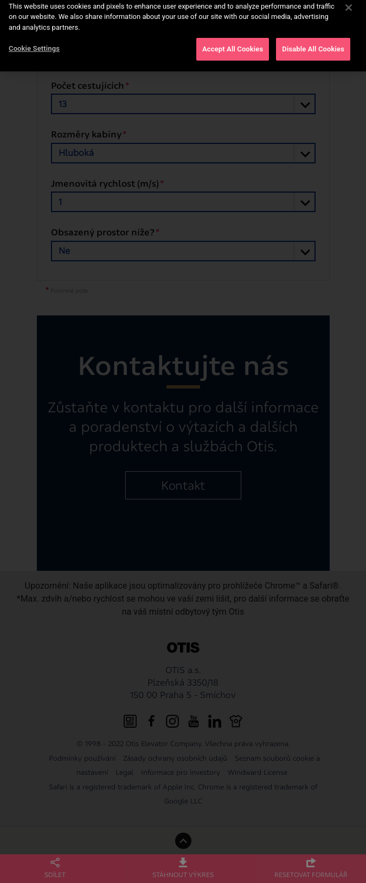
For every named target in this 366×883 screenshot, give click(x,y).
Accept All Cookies (232, 45)
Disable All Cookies (313, 45)
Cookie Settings (34, 44)
